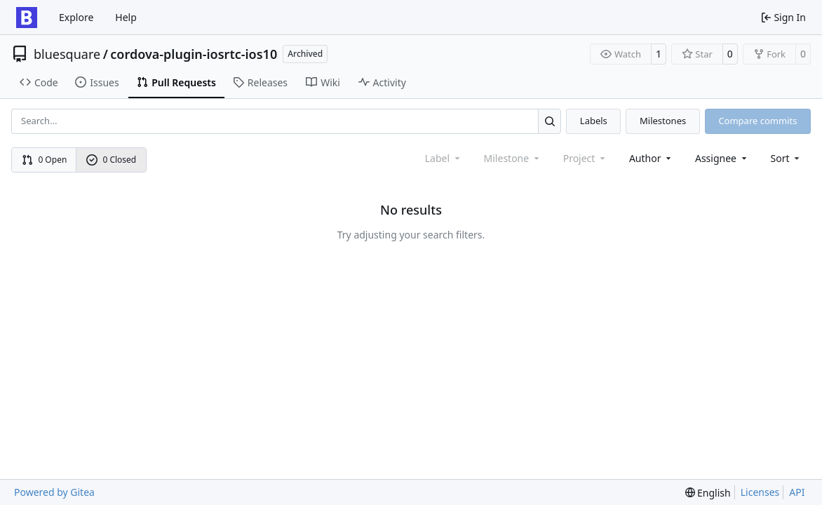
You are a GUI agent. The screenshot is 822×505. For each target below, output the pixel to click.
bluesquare (67, 54)
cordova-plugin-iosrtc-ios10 (193, 54)
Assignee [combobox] (722, 158)
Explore (76, 17)
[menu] (786, 158)
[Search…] (549, 121)
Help (126, 17)
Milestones (663, 120)
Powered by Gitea (54, 492)
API (796, 492)
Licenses (760, 492)
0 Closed (111, 160)
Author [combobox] (651, 158)
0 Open (44, 160)
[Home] (26, 17)
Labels (593, 120)
